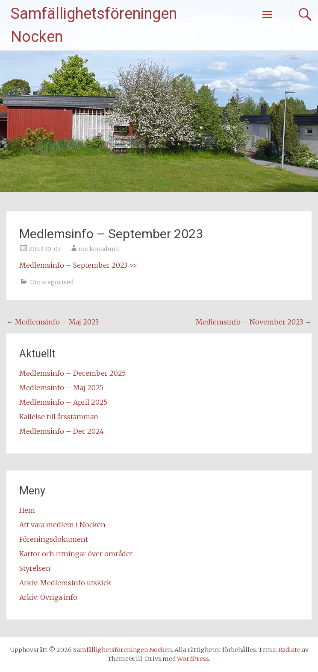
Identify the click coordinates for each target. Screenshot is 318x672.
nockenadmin (99, 249)
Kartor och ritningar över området (75, 553)
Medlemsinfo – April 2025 (63, 402)
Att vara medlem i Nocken (62, 524)
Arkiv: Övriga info (48, 597)
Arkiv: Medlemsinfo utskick (65, 583)
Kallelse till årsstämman (58, 416)
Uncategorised (52, 282)
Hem (27, 510)
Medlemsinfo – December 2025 (72, 373)
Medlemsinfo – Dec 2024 (61, 431)
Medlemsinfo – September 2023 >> (78, 265)
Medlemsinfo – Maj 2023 (52, 322)
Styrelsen (34, 568)
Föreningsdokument (53, 539)
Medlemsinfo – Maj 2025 (61, 387)
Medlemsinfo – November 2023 (254, 322)
